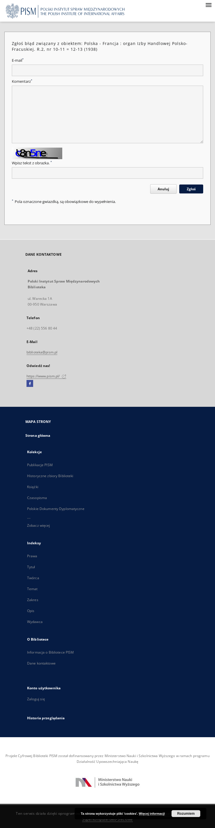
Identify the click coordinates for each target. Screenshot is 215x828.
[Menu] (208, 4)
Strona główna (37, 435)
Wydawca (35, 621)
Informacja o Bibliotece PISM (50, 652)
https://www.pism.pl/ (46, 376)
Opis (30, 610)
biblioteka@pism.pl (42, 352)
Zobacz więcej (38, 525)
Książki (32, 486)
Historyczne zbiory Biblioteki (50, 475)
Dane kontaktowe (41, 663)
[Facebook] (30, 383)
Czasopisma (37, 497)
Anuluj (163, 189)
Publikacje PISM (40, 464)
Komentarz (22, 81)
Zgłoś (191, 189)
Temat (32, 588)
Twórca (33, 577)
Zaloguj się (36, 699)
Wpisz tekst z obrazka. (32, 163)
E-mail (18, 60)
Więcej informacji (152, 813)
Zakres (32, 599)
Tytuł (31, 566)
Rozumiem (186, 814)
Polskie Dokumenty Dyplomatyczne (55, 508)
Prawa (32, 556)
